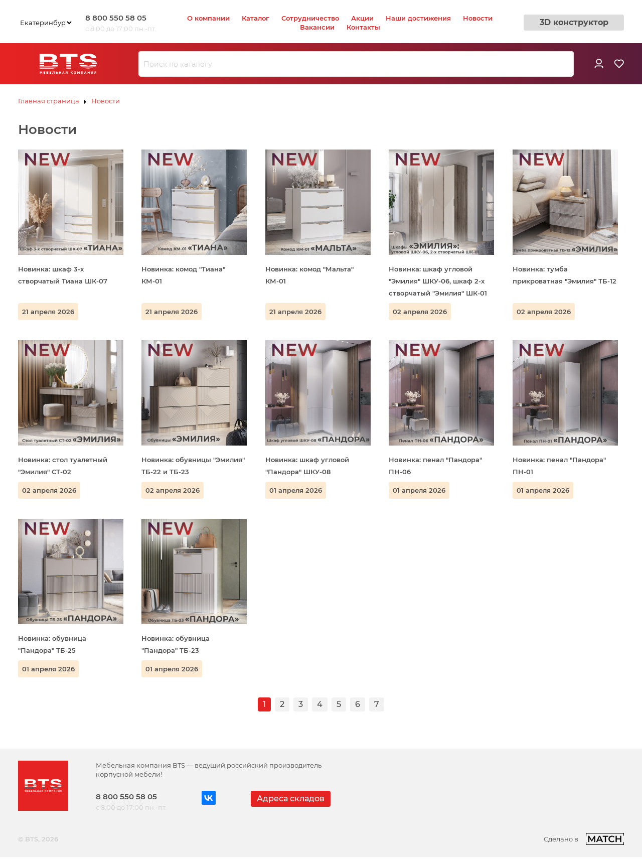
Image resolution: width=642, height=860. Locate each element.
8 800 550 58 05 (115, 18)
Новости (478, 18)
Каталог (255, 18)
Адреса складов (291, 798)
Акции (362, 18)
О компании (208, 18)
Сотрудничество (310, 18)
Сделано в (584, 839)
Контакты (363, 27)
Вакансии (317, 27)
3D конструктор (574, 22)
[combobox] (356, 64)
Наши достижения (418, 18)
